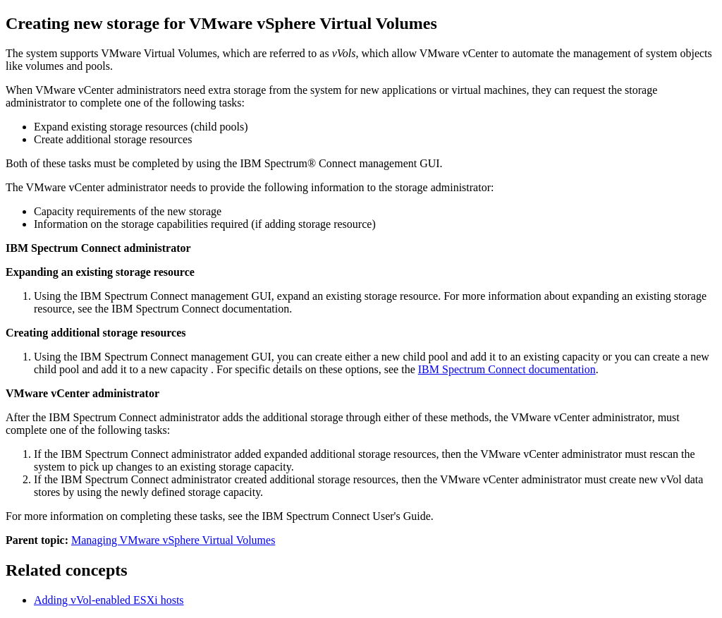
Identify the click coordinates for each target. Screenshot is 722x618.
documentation (507, 369)
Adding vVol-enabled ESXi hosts (109, 600)
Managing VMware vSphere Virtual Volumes (173, 540)
